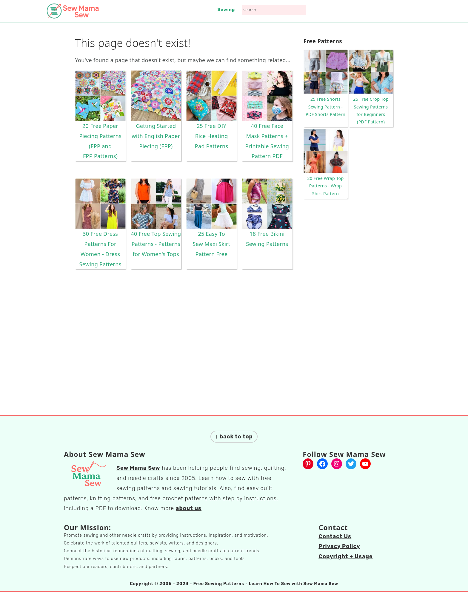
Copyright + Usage (345, 556)
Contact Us (334, 536)
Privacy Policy (339, 546)
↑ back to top (234, 436)
